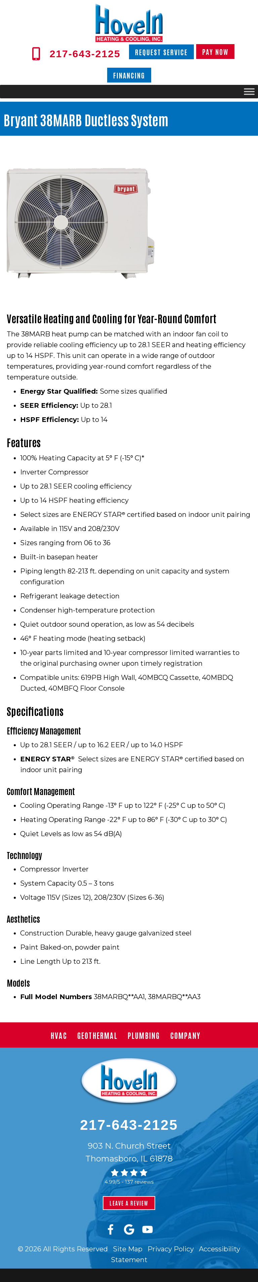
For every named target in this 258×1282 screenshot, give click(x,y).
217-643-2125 (129, 1125)
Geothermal (97, 1035)
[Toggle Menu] (249, 92)
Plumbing (144, 1035)
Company (185, 1035)
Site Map (127, 1249)
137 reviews (139, 1182)
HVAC (59, 1035)
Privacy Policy (170, 1249)
